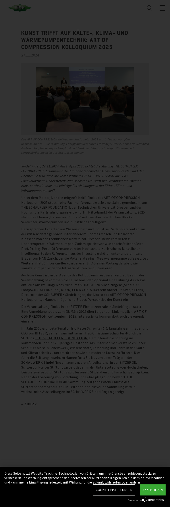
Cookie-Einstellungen (114, 490)
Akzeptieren (153, 490)
